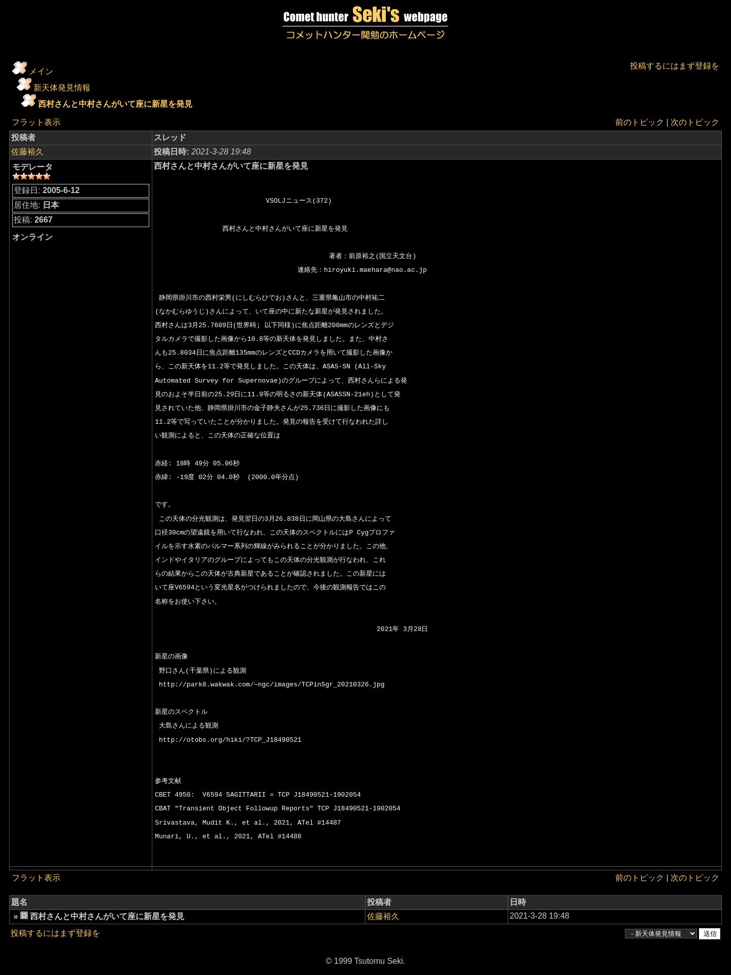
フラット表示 (36, 122)
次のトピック (695, 122)
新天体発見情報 (62, 87)
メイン (41, 71)
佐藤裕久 (27, 151)
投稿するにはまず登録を (674, 65)
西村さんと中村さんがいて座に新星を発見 (115, 104)
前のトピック (639, 122)
